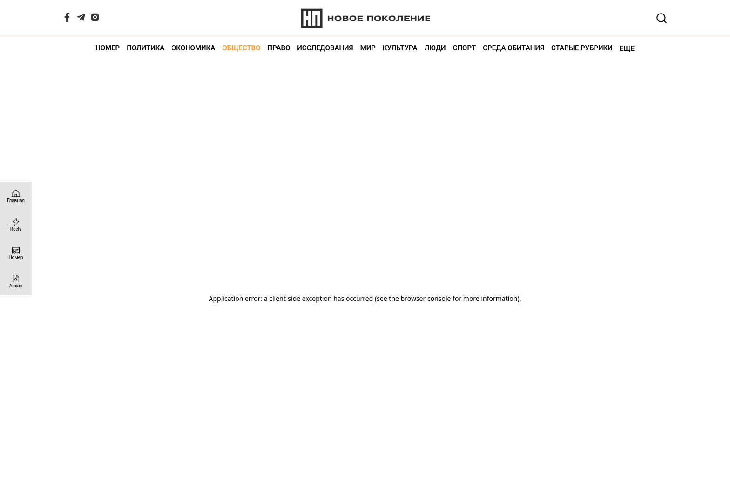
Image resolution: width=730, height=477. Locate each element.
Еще (627, 48)
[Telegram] (81, 19)
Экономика (193, 48)
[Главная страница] (16, 196)
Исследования (325, 48)
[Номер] (16, 252)
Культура (400, 48)
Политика (145, 48)
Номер (107, 48)
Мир (368, 48)
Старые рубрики (582, 48)
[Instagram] (95, 19)
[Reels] (16, 224)
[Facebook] (67, 19)
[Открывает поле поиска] (662, 18)
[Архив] (16, 281)
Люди (435, 48)
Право (278, 48)
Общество (241, 48)
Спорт (464, 48)
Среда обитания (513, 48)
